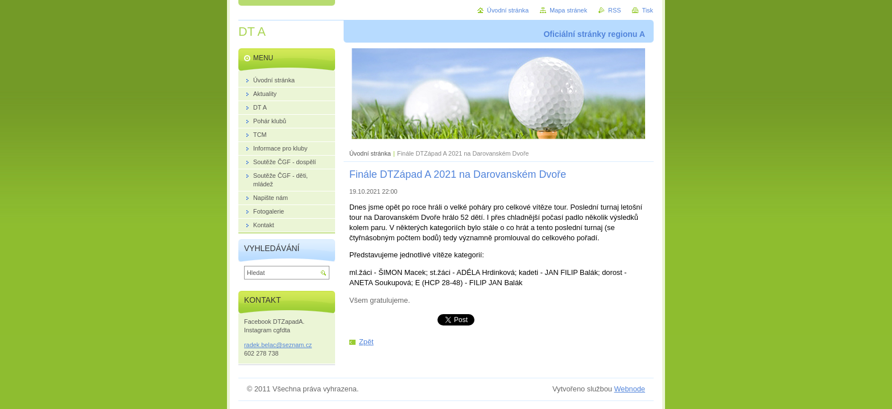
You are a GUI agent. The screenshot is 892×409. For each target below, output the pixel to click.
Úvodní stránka (370, 153)
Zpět (366, 341)
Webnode (629, 389)
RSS (614, 10)
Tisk (647, 10)
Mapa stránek (568, 10)
